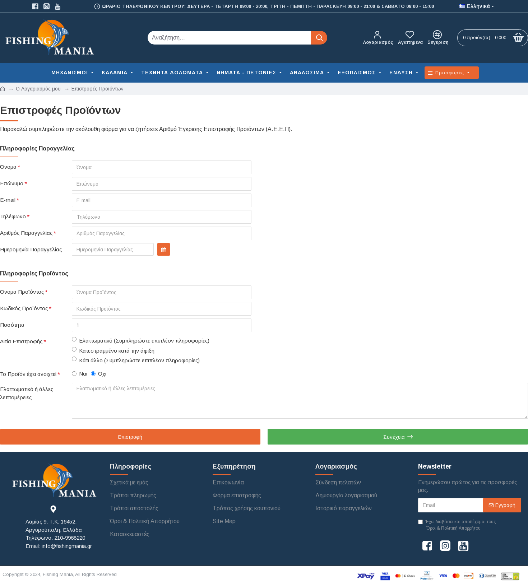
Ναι (79, 374)
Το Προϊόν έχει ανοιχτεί (28, 374)
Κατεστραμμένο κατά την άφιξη (113, 350)
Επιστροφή (130, 437)
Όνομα (8, 167)
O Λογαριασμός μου (38, 89)
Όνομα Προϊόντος (22, 292)
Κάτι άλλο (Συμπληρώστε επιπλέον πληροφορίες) (136, 360)
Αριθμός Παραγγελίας (26, 233)
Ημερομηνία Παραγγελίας (31, 249)
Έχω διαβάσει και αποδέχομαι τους (457, 525)
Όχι (98, 374)
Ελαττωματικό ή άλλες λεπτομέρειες (26, 393)
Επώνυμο (11, 183)
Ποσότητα (12, 325)
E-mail (7, 200)
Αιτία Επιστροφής (21, 341)
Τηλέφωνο (13, 216)
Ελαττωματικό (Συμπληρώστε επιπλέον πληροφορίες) (140, 340)
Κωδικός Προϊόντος (24, 308)
